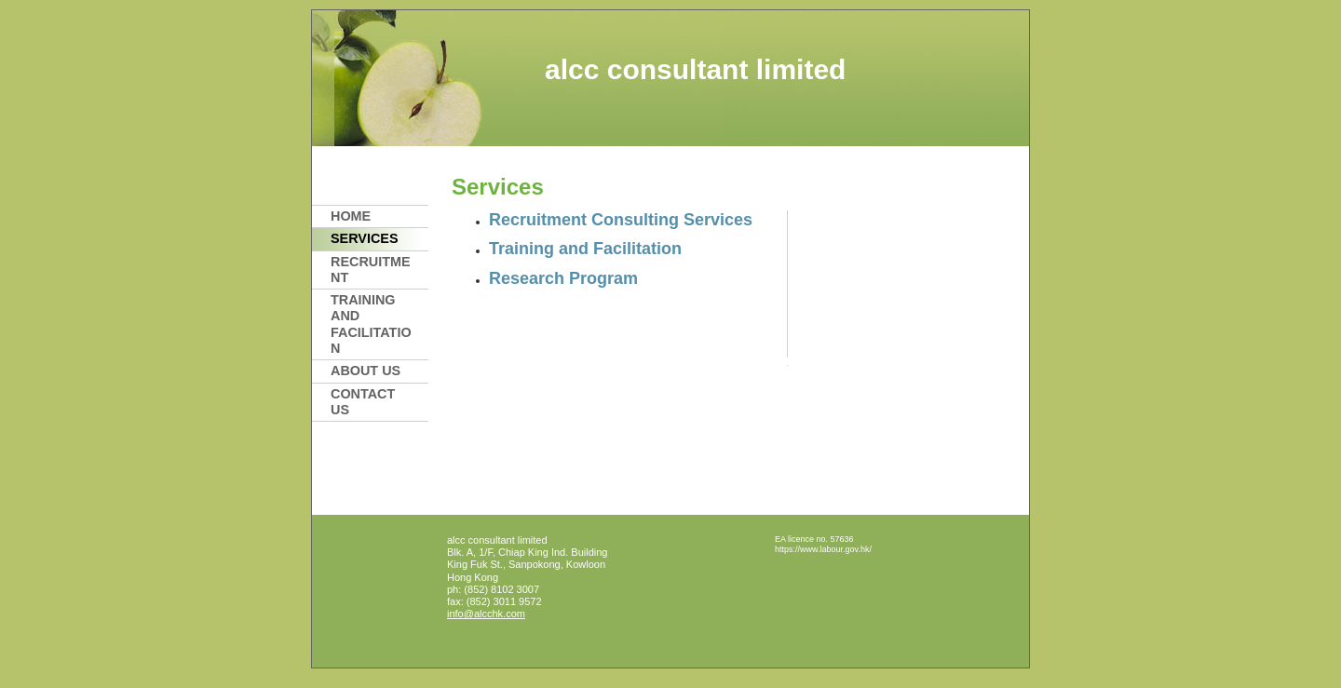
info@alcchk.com (486, 613)
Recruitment (371, 269)
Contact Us (363, 401)
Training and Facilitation (371, 324)
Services (365, 238)
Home (351, 216)
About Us (365, 370)
